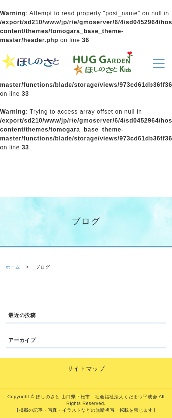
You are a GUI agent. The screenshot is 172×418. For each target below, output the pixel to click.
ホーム (13, 267)
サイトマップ (86, 368)
